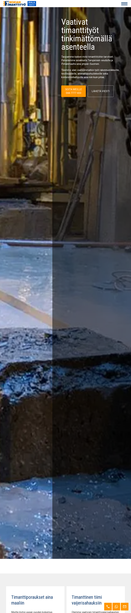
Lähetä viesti (101, 91)
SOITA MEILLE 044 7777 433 (73, 91)
